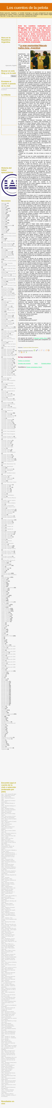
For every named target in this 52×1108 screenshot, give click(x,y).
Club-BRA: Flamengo (7, 362)
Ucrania (3, 742)
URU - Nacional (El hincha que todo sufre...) (8, 1073)
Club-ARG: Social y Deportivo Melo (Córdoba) (8, 338)
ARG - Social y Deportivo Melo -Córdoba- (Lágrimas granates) (8, 986)
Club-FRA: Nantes (6, 445)
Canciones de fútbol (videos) (8, 235)
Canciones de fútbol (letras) (8, 233)
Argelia (3, 213)
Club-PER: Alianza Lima (7, 510)
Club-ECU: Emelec (6, 402)
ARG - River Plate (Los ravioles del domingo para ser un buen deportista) (8, 945)
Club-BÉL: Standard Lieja (8, 350)
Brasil (2, 226)
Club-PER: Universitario (7, 519)
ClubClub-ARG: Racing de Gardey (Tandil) (8, 561)
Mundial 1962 (4, 689)
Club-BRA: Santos (6, 368)
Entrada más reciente (24, 363)
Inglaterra (3, 634)
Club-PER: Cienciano (7, 512)
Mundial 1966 (4, 690)
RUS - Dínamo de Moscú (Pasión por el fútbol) (7, 1065)
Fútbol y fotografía (6, 615)
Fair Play (3, 603)
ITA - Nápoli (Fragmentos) (8, 1050)
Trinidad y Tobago (6, 738)
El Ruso (3, 591)
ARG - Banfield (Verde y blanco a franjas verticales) (8, 809)
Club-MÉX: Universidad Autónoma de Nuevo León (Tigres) (8, 507)
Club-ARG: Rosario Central (8, 328)
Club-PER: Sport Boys (7, 516)
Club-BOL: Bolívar (6, 353)
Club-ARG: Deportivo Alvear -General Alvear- (8, 274)
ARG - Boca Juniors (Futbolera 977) (6, 824)
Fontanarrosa (4, 605)
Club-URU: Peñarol (6, 547)
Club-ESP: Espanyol (6, 419)
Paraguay (3, 712)
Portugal (3, 720)
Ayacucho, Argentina (12, 65)
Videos (3, 746)
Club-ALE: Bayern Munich (8, 241)
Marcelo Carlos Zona (40, 338)
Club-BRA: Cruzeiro (6, 361)
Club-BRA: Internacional (7, 366)
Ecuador (3, 579)
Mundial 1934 (4, 682)
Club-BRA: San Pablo (7, 367)
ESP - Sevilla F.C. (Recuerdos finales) (6, 1041)
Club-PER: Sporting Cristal (8, 517)
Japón (3, 643)
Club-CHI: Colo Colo (6, 371)
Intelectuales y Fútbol (7, 635)
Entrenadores (35, 347)
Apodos (3, 209)
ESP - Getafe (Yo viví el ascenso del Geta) (7, 1016)
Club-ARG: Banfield (6, 254)
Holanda (3, 629)
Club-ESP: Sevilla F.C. (7, 436)
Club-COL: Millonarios (7, 394)
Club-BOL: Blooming (6, 351)
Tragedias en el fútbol (7, 737)
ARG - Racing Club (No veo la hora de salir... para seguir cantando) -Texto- (8, 926)
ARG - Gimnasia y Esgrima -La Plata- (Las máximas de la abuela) (8, 868)
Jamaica (3, 642)
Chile (2, 238)
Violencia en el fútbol (6, 747)
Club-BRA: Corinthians (7, 359)
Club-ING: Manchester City (8, 463)
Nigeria (3, 706)
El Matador (4, 590)
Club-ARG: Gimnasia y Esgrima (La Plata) (7, 288)
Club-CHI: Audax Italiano (7, 370)
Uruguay (3, 744)
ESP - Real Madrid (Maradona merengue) (7, 1024)
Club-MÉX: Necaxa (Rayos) (8, 497)
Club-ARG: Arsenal (6, 251)
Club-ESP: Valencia (6, 440)
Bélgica (3, 221)
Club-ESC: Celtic (5, 406)
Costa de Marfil (5, 568)
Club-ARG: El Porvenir (7, 278)
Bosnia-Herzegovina (6, 225)
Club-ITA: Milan (5, 488)
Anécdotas (4, 208)
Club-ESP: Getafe (6, 420)
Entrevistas (4, 596)
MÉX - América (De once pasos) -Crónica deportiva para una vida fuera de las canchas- (8, 1054)
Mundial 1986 (4, 697)
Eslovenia (3, 599)
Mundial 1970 (4, 691)
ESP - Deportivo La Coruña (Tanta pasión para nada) (8, 1013)
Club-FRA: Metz (5, 443)
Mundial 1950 (4, 685)
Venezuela (4, 745)
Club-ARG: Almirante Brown (8, 246)
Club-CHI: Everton (6, 372)
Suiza (2, 734)
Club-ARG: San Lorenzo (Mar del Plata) (7, 333)
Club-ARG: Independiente (8, 298)
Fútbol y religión (5, 621)
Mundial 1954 (4, 686)
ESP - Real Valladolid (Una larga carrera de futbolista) (8, 1032)
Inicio (36, 363)
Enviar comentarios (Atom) (34, 367)
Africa (2, 204)
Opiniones (4, 710)
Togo (2, 736)
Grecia (3, 624)
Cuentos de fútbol (27, 347)
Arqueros (3, 216)
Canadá (3, 232)
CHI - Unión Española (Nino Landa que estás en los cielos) (8, 1002)
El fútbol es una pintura (7, 587)
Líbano (3, 675)
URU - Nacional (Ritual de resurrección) (8, 1082)
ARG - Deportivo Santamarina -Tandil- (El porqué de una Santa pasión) (7, 846)
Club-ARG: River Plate (7, 327)
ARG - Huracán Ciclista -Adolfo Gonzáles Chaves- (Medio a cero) (8, 884)
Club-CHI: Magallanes (7, 374)
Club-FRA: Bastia (6, 441)
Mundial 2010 (4, 704)
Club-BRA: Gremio (6, 364)
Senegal (3, 728)
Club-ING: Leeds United (7, 460)
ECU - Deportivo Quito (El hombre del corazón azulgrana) (8, 1009)
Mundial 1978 (4, 694)
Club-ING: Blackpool (6, 456)
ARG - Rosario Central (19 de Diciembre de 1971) (8, 955)
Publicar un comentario (24, 360)
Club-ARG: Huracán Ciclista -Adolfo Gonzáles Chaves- (8, 295)
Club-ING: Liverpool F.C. (7, 461)
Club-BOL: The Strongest (8, 354)
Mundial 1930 (4, 681)
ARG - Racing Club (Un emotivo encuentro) (7, 933)
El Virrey (3, 594)
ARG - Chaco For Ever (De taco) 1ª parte (8, 836)
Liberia (3, 676)
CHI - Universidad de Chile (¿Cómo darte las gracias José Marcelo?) (8, 999)
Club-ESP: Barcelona (7, 413)
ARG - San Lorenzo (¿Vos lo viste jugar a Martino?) (8, 968)
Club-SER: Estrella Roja (7, 531)
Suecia (3, 733)
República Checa (5, 721)
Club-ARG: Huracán (6, 293)
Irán (2, 638)
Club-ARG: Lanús (6, 306)
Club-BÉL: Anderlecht (7, 349)
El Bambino (4, 581)
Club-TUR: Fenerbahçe (7, 533)
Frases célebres (5, 608)
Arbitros (3, 212)
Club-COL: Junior (6, 393)
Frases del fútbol (5, 609)
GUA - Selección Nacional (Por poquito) (8, 1043)
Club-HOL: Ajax (5, 450)
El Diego (3, 583)
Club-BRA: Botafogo (6, 358)
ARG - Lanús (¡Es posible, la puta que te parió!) (8, 896)
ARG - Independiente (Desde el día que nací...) (8, 891)
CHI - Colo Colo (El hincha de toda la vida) (8, 995)
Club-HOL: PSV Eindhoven (8, 452)
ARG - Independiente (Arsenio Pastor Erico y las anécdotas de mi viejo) (8, 888)
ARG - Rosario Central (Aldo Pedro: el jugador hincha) (8, 957)
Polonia (3, 719)
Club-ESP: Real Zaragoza (8, 433)
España (3, 600)
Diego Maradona (5, 577)
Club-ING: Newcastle (6, 469)
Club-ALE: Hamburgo (7, 243)
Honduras (3, 630)
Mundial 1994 (4, 699)
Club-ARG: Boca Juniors (7, 258)
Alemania (3, 205)
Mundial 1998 (4, 701)
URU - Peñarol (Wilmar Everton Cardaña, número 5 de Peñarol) (8, 1095)
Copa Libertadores (6, 565)
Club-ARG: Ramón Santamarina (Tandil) (6, 322)
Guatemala (4, 625)
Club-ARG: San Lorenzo (7, 331)
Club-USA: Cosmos (6, 556)
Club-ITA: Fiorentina (6, 484)
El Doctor (3, 585)
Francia (3, 607)
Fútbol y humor (5, 616)
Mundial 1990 (4, 698)
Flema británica (5, 604)
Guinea (3, 626)
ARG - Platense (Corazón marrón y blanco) (8, 908)
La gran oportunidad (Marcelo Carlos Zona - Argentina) (32, 46)
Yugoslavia (4, 749)
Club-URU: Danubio (6, 536)
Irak (2, 637)
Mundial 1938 (4, 684)
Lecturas (3, 673)
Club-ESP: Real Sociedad (8, 428)
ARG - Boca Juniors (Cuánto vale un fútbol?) (8, 822)
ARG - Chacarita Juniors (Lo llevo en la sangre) (8, 833)
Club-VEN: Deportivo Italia (8, 557)
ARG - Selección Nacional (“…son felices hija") (8, 982)
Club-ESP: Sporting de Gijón (8, 437)
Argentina (3, 215)
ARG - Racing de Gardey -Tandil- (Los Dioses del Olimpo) (8, 936)
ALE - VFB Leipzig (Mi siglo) (8, 794)
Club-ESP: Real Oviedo (7, 427)
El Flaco (3, 586)
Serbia (3, 729)
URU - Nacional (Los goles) (8, 1080)
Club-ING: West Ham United (8, 482)
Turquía (3, 741)
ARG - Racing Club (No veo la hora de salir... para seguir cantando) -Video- (8, 930)
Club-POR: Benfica (6, 521)
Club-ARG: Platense (6, 315)
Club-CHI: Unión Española (8, 380)
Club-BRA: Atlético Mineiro (8, 355)
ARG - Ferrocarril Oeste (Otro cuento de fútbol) (7, 865)
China (2, 239)
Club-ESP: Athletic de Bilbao (8, 407)
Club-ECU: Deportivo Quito (8, 400)
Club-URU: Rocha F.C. (7, 552)
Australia (3, 217)
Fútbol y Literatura (6, 617)
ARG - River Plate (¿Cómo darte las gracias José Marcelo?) (8, 952)
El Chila (3, 582)
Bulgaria (3, 228)
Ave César (4, 220)
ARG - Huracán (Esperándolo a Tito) (6, 878)
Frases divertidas (5, 611)
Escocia (3, 598)
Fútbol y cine (4, 612)
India (2, 633)
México (3, 680)
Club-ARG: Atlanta (6, 252)
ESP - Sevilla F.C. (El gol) (8, 1036)
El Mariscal (4, 589)
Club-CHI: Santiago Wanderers (6, 378)
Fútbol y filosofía (5, 613)
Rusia (2, 727)
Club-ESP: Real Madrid (7, 424)
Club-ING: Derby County (7, 458)
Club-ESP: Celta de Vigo (7, 415)
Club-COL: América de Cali (8, 388)
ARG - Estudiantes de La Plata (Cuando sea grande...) (9, 853)
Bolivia (3, 224)
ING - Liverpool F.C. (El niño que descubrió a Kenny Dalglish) (8, 1048)
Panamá (3, 711)
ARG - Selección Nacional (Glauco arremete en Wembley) (8, 974)
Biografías (4, 222)
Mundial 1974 (4, 693)
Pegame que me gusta (7, 714)
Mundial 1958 (4, 688)
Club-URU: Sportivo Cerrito (8, 553)
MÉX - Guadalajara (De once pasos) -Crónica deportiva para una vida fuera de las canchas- (9, 1059)
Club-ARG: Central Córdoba (8, 260)
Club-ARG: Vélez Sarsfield (8, 346)
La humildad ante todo (7, 671)
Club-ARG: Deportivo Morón (8, 276)
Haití (2, 628)
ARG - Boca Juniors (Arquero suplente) (6, 811)
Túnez (3, 740)
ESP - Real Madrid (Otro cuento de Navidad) (7, 1026)
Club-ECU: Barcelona (7, 398)
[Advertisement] (9, 27)
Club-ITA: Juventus (6, 487)
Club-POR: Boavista (6, 522)
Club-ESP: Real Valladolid (8, 431)
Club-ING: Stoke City (6, 478)
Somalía (3, 731)
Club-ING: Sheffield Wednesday (6, 476)
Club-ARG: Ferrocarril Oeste (8, 285)
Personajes (4, 715)
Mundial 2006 (4, 703)
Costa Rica (4, 569)
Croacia (3, 570)
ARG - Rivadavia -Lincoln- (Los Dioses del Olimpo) (8, 939)
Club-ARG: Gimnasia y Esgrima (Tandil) (7, 291)
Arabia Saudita (5, 211)
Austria (3, 218)
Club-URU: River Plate (7, 551)
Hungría (3, 632)
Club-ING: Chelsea (6, 457)
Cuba (2, 572)
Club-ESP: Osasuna (6, 422)
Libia (2, 677)
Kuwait (3, 669)
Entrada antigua (46, 363)
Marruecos (4, 678)
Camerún (3, 230)
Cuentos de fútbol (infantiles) (8, 574)
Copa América (5, 564)
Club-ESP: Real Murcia (7, 426)
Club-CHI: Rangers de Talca (8, 375)
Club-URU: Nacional (6, 546)
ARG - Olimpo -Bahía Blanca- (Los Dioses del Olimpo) (7, 905)
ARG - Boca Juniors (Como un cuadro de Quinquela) (8, 817)
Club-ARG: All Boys (6, 245)
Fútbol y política (5, 620)
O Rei (2, 708)
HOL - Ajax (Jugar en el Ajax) (9, 1045)
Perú (2, 716)
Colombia (3, 562)
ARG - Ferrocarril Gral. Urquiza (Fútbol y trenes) (7, 860)
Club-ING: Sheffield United (8, 473)
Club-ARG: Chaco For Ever (8, 265)
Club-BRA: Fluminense (7, 363)
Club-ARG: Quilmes (6, 316)
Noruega (3, 707)
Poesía (3, 718)
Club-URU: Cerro (5, 535)
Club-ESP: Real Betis (7, 423)
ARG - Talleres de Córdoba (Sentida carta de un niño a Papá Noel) (8, 989)
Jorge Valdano (5, 645)
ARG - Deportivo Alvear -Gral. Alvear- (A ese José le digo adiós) (8, 842)
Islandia (3, 639)
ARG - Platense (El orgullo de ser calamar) (8, 910)
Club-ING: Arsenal (6, 454)
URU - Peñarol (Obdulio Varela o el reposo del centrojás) (7, 1091)
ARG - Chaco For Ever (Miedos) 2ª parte (7, 839)
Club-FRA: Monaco (6, 444)
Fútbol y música (5, 618)
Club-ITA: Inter (5, 486)
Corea (3, 566)
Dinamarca (4, 578)
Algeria (3, 207)
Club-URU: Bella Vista (7, 534)
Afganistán (4, 203)
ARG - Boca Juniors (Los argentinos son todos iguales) (7, 828)
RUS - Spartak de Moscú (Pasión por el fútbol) (7, 1068)
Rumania (3, 725)
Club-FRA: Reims (6, 449)
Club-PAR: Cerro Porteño (8, 509)
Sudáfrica (3, 732)
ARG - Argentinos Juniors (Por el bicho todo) (8, 796)
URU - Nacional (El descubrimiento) (6, 1071)
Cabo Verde (4, 229)
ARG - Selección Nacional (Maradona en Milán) (8, 977)
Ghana (3, 622)
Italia (2, 641)
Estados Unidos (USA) (7, 602)
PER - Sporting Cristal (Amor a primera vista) (9, 1063)
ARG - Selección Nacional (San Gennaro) (8, 979)
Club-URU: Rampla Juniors (8, 548)
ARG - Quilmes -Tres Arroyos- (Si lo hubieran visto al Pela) (9, 919)
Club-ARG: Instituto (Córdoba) (6, 301)
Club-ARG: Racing (6, 320)
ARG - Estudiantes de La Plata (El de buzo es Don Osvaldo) (7, 857)
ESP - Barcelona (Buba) (7, 1011)
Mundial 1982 (4, 695)
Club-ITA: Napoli (5, 490)
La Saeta (3, 672)
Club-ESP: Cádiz (5, 414)
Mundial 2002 (4, 702)
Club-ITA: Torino (5, 491)
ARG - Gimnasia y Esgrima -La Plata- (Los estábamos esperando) (8, 872)
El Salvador (4, 592)
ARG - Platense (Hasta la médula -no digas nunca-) (8, 913)
